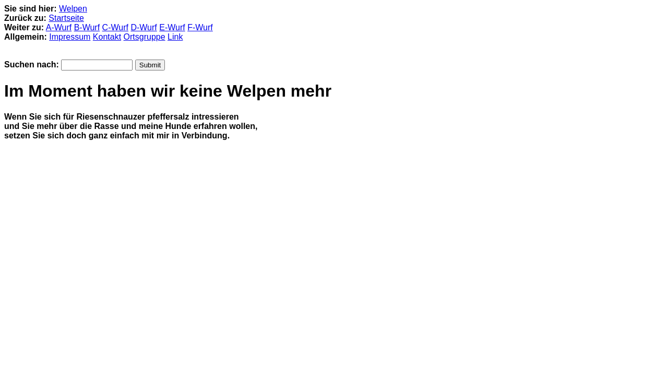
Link (175, 36)
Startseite (66, 18)
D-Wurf (143, 27)
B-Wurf (87, 27)
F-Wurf (200, 27)
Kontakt (107, 36)
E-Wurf (172, 27)
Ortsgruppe (144, 36)
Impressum (69, 36)
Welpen (73, 8)
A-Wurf (58, 27)
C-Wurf (115, 27)
